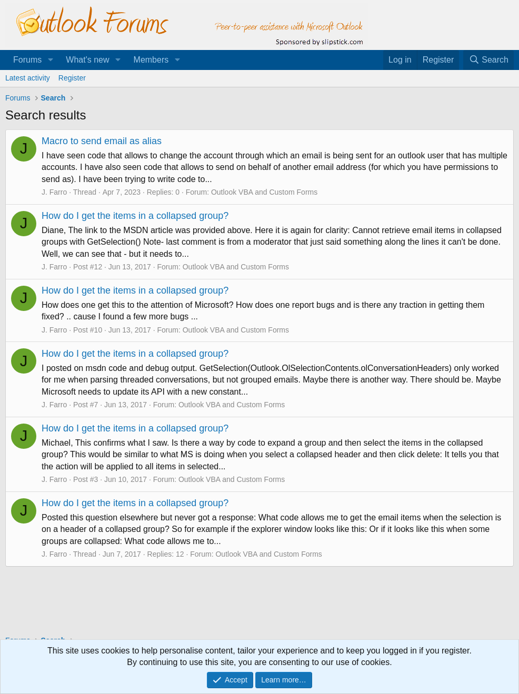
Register (72, 78)
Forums (27, 59)
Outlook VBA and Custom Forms (264, 192)
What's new (87, 59)
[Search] (488, 60)
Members (151, 59)
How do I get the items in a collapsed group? (135, 215)
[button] (50, 60)
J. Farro (54, 192)
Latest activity (27, 78)
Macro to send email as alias (102, 141)
